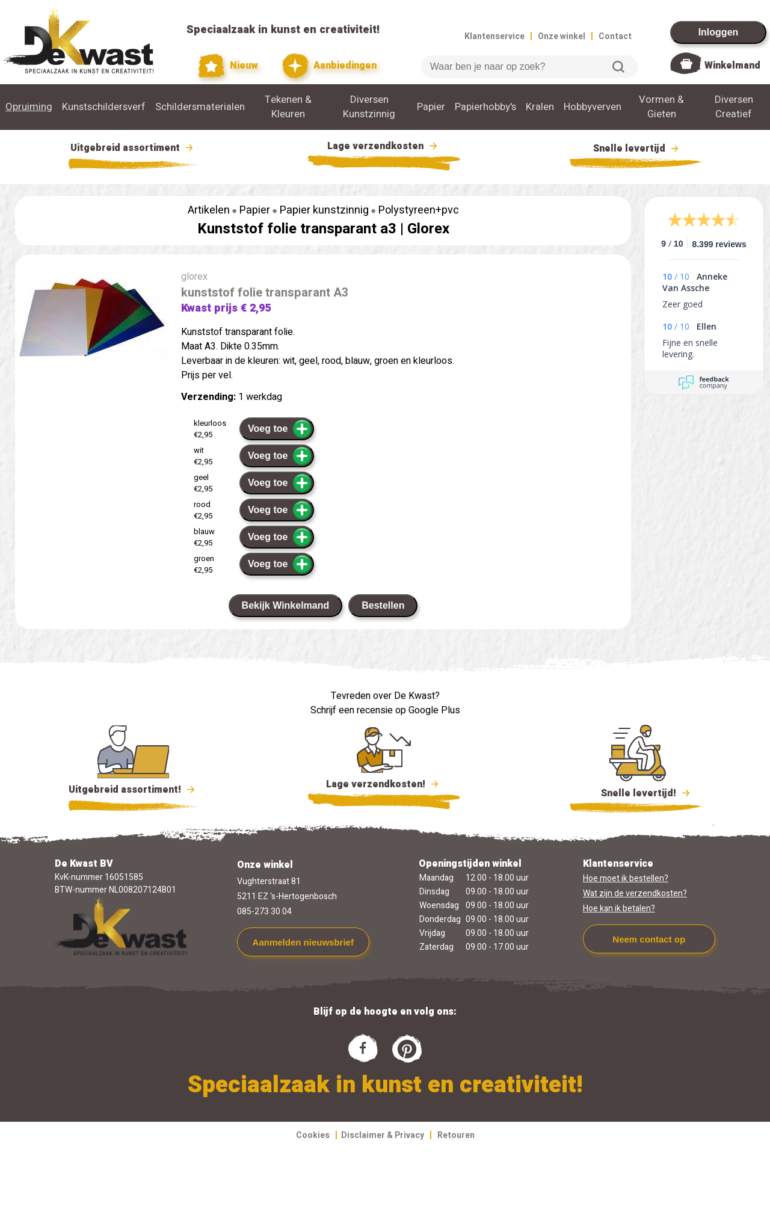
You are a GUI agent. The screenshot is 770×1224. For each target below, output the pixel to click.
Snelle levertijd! (637, 792)
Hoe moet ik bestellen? (625, 878)
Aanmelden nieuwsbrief (303, 942)
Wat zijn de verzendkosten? (635, 893)
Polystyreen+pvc (418, 210)
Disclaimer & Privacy (382, 1135)
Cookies (313, 1135)
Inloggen (718, 32)
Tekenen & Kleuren (288, 107)
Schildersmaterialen (200, 107)
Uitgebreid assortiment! (133, 789)
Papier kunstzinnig (324, 210)
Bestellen (383, 605)
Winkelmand (732, 65)
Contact (615, 36)
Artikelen (209, 210)
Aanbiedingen (329, 66)
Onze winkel (561, 36)
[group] (92, 316)
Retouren (456, 1135)
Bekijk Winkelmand (286, 605)
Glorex (428, 228)
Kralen (540, 107)
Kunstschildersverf (104, 107)
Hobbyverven (592, 107)
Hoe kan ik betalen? (619, 908)
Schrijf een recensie (351, 710)
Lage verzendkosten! (383, 786)
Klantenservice (494, 36)
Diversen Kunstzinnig (369, 107)
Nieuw (229, 66)
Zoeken (618, 67)
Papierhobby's (485, 107)
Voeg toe (280, 429)
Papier (431, 107)
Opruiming (28, 107)
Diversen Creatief (734, 107)
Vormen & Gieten (661, 107)
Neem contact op (648, 939)
